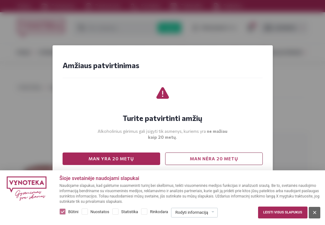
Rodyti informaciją (191, 212)
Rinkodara (159, 211)
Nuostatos (99, 211)
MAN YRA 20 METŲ (111, 158)
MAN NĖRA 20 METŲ (214, 158)
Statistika (129, 211)
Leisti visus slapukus (282, 212)
